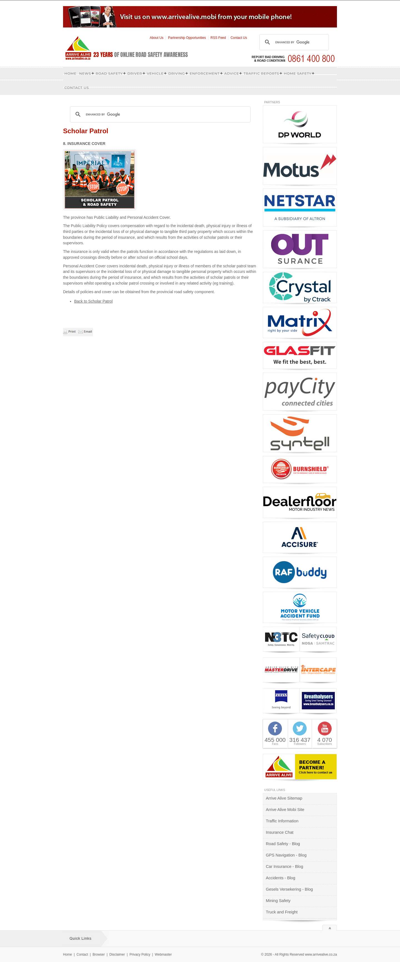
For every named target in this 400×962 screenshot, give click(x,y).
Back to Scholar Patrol (93, 301)
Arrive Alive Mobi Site (285, 809)
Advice (231, 73)
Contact (82, 954)
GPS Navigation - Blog (286, 855)
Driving (176, 73)
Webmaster (163, 954)
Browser (98, 954)
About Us (156, 38)
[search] (293, 42)
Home (70, 73)
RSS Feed (218, 38)
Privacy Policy (139, 954)
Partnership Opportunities (187, 38)
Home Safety (298, 73)
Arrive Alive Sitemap (284, 798)
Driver (135, 73)
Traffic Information (282, 821)
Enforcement (205, 73)
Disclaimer (117, 954)
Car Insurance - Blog (284, 866)
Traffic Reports (261, 73)
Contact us (76, 88)
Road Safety (109, 73)
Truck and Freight (282, 912)
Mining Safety (278, 900)
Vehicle (155, 73)
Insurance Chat (279, 832)
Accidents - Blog (280, 878)
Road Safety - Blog (283, 844)
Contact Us (239, 38)
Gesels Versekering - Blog (289, 889)
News (85, 73)
